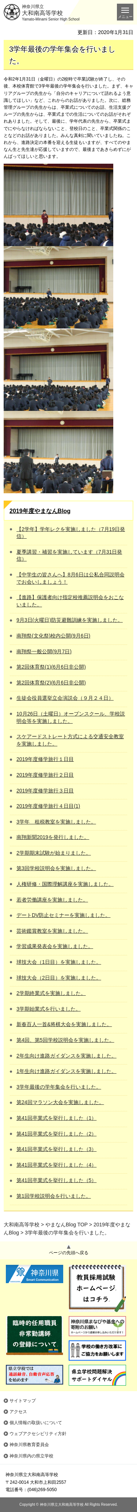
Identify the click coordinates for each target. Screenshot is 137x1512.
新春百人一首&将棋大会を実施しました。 (64, 1024)
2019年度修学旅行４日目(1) (48, 806)
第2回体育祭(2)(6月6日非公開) (51, 683)
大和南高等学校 (21, 1224)
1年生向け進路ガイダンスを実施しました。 (66, 1071)
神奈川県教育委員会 (29, 1444)
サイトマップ (22, 1400)
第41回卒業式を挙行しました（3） (56, 1149)
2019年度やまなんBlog (40, 511)
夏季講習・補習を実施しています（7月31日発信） (69, 555)
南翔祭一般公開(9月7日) (44, 651)
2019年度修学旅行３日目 (45, 791)
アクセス (18, 1411)
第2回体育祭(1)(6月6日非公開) (51, 667)
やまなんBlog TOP (66, 1224)
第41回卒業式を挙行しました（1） (56, 1118)
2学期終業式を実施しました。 (51, 993)
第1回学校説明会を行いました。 (53, 1196)
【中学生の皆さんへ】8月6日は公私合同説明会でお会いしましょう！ (70, 578)
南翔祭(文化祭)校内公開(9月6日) (53, 636)
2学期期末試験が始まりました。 (53, 853)
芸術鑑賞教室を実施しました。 (52, 931)
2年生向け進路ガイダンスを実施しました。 (66, 1056)
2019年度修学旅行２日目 (45, 775)
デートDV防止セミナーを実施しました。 (63, 915)
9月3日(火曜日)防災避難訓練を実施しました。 (69, 620)
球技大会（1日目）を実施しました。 (58, 962)
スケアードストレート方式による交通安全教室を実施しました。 (70, 740)
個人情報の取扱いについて (35, 1422)
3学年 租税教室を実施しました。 (56, 822)
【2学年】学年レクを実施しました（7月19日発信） (70, 532)
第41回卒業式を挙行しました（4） (56, 1165)
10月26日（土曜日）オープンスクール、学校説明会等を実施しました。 (70, 717)
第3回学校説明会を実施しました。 (56, 868)
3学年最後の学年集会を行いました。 (58, 1087)
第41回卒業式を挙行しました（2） (56, 1134)
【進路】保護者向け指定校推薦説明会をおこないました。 (70, 601)
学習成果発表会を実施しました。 (54, 946)
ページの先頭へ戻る (68, 1252)
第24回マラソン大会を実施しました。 (60, 1102)
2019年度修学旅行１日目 (45, 759)
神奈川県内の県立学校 (31, 1456)
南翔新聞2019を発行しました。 (52, 837)
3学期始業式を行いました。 (48, 1009)
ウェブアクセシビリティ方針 (37, 1433)
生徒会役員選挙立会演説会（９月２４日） (65, 698)
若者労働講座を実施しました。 (52, 900)
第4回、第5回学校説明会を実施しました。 (65, 1040)
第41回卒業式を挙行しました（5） (56, 1180)
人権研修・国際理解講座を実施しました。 (65, 884)
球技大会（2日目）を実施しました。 (58, 978)
